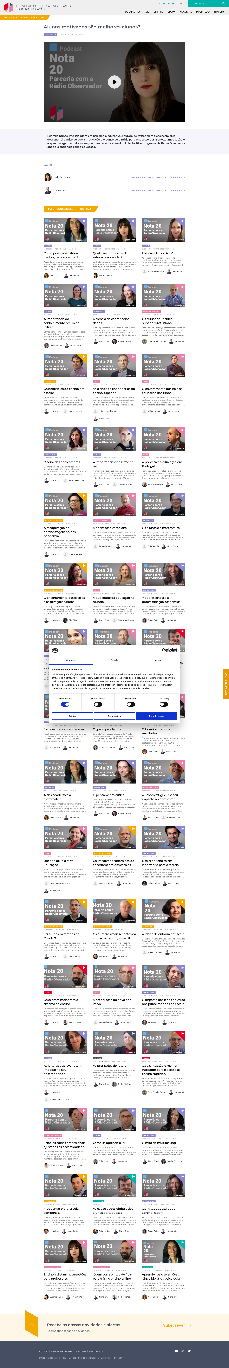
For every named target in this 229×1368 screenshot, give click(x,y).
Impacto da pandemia (53, 520)
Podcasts (23, 18)
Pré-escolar (50, 381)
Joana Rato (150, 620)
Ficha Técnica (118, 1358)
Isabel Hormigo (54, 1165)
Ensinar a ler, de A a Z (157, 253)
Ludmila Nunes (102, 275)
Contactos (105, 1358)
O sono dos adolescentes (62, 462)
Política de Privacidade (88, 1358)
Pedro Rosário (170, 817)
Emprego (97, 1058)
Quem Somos (133, 12)
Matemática (99, 311)
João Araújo (150, 546)
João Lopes (101, 1161)
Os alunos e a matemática (161, 528)
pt (181, 3)
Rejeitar (72, 716)
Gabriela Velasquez (104, 747)
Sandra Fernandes (172, 1161)
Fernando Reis (102, 1022)
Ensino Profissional (151, 311)
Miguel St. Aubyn (103, 883)
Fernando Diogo (152, 484)
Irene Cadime (53, 345)
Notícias (219, 12)
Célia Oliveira (52, 275)
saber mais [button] (176, 177)
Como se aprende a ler (109, 1143)
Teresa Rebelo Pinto (74, 480)
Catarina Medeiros (153, 271)
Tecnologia (98, 1201)
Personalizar (114, 716)
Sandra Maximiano (123, 620)
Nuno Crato (72, 275)
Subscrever (174, 1325)
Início (7, 18)
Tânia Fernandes (122, 484)
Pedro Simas (71, 956)
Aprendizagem (37, 18)
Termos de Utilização (47, 1358)
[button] (81, 223)
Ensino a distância (150, 787)
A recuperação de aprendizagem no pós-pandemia (60, 532)
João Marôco (102, 1231)
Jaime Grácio (151, 883)
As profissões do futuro (110, 1065)
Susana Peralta (72, 554)
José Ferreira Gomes (154, 341)
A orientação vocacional (110, 528)
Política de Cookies (67, 1358)
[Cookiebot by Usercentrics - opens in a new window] (164, 650)
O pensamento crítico (108, 795)
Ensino (96, 381)
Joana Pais (150, 751)
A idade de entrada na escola (163, 934)
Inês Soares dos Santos (57, 883)
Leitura (146, 245)
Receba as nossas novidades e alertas (83, 1324)
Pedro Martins (121, 1084)
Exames (48, 992)
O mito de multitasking (159, 1143)
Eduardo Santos (103, 546)
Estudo (48, 245)
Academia (186, 12)
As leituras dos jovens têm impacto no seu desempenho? (63, 1070)
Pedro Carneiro (72, 411)
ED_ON (172, 12)
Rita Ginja (70, 620)
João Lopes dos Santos (106, 411)
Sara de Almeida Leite (56, 1099)
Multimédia (203, 12)
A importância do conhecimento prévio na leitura (61, 323)
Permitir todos (156, 716)
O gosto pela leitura (107, 729)
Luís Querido (150, 1022)
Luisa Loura (101, 956)
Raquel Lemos (121, 341)
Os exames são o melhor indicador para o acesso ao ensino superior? (161, 1070)
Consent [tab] (70, 660)
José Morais (52, 747)
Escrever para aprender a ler (64, 729)
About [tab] (158, 660)
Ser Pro (158, 12)
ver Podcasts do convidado (147, 177)
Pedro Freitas (72, 1022)
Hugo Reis (51, 1231)
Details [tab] (114, 660)
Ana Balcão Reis (152, 952)
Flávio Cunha (151, 411)
